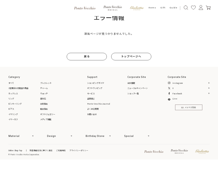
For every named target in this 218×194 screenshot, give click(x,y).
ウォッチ (44, 93)
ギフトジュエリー (47, 114)
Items (152, 7)
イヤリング (13, 114)
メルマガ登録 (188, 107)
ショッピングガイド (95, 82)
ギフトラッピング (94, 87)
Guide (173, 7)
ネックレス (13, 93)
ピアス (11, 108)
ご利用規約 (61, 150)
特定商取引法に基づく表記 (41, 150)
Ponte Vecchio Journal (98, 103)
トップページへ (131, 56)
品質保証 (91, 98)
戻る (87, 56)
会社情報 (131, 82)
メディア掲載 (45, 119)
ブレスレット (46, 82)
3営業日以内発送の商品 (18, 87)
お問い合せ (92, 114)
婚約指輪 (44, 103)
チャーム (44, 87)
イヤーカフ (13, 119)
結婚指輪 (44, 108)
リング (11, 98)
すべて (11, 82)
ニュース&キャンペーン (137, 87)
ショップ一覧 (133, 93)
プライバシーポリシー (78, 150)
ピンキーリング (15, 103)
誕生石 (43, 98)
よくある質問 (92, 108)
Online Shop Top (15, 150)
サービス (91, 93)
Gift (162, 7)
